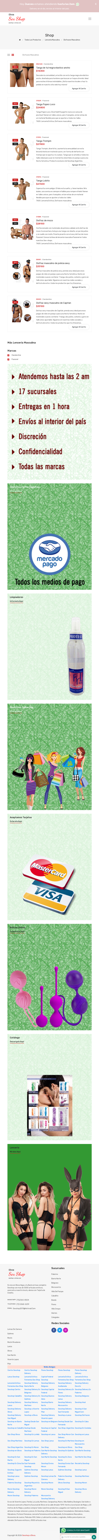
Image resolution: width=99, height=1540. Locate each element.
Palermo (54, 1274)
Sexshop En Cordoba (83, 1428)
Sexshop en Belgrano (49, 1422)
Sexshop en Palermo (32, 1451)
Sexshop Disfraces (82, 1415)
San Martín (11, 1355)
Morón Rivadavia (13, 1342)
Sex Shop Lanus (47, 1441)
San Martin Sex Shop (83, 1457)
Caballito (54, 1296)
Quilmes (10, 1334)
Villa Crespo (55, 1309)
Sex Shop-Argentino (66, 1428)
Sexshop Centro (14, 1389)
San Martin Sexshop (83, 1451)
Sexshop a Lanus (64, 1415)
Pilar (9, 1364)
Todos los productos (33, 40)
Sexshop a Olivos (31, 1415)
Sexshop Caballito (15, 1396)
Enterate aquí (16, 491)
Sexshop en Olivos (65, 1447)
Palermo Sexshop (14, 1483)
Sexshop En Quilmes (66, 1451)
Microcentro (56, 1287)
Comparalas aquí (17, 931)
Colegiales (55, 1317)
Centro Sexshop (14, 1370)
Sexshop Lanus (47, 1470)
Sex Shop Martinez (15, 1441)
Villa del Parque (57, 1291)
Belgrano (54, 1283)
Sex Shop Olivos (14, 1434)
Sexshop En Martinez (66, 1441)
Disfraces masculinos (72, 40)
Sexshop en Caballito (16, 1428)
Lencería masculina (52, 40)
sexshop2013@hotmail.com (24, 1309)
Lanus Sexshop (13, 1377)
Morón (9, 1338)
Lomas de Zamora (14, 1329)
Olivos (9, 1351)
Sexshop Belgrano (82, 1396)
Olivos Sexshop (64, 1483)
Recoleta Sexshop (82, 1463)
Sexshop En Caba (82, 1422)
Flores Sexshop (47, 1370)
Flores (53, 1304)
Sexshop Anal (80, 1402)
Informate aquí (16, 601)
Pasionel (15, 359)
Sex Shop (45, 1447)
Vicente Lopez (13, 1359)
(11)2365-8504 (23, 1300)
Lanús (9, 1346)
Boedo (53, 1300)
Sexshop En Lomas (31, 1441)
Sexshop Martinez (82, 1476)
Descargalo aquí (17, 1042)
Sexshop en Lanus (48, 1434)
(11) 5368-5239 (22, 1304)
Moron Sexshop (47, 1489)
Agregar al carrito (79, 89)
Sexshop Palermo (31, 1496)
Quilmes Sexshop (65, 1470)
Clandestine (16, 355)
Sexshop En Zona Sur (16, 1463)
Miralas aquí (15, 1152)
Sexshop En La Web (31, 1434)
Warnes (54, 1313)
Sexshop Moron (47, 1483)
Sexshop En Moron (31, 1447)
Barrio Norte (56, 1279)
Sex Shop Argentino (15, 1447)
